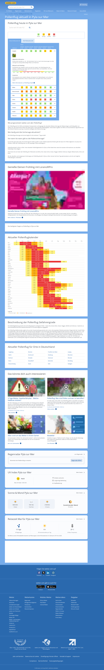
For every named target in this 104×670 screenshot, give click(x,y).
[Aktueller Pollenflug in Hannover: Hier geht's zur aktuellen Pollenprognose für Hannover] (56, 355)
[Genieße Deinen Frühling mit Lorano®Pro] (45, 192)
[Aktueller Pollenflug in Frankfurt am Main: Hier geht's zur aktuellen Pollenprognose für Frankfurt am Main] (56, 349)
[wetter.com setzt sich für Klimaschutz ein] (46, 644)
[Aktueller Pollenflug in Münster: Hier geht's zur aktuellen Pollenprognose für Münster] (76, 355)
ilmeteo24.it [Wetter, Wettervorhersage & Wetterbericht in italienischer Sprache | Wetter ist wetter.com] (12, 625)
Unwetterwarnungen (14, 602)
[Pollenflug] (83, 3)
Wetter (11, 595)
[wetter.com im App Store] (51, 585)
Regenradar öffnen (77, 458)
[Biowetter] (65, 428)
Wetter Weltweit (59, 611)
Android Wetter (44, 602)
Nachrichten (59, 598)
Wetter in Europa (60, 609)
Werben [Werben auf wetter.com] (11, 611)
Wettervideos (60, 595)
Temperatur (27, 602)
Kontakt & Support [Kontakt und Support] (65, 655)
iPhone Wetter (43, 598)
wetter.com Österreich (14, 609)
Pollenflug (16, 11)
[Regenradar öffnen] (76, 458)
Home (6, 11)
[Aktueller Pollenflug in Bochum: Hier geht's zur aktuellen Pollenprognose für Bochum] (16, 355)
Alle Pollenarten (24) (28, 38)
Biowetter (73, 598)
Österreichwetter (60, 605)
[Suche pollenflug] (29, 25)
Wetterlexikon (59, 613)
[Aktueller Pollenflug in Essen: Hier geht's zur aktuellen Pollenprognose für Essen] (36, 361)
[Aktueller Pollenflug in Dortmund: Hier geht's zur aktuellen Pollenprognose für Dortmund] (36, 352)
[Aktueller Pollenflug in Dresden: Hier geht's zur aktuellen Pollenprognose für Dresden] (36, 355)
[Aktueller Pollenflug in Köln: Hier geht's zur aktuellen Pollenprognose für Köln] (56, 361)
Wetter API (11, 615)
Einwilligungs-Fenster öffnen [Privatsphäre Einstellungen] (49, 655)
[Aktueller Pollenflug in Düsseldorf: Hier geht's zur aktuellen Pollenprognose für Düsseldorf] (36, 358)
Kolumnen (11, 600)
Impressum (76, 655)
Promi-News (59, 615)
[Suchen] (43, 3)
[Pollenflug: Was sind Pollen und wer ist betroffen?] (65, 394)
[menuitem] (9, 9)
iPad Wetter (43, 600)
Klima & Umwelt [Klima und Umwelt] (75, 607)
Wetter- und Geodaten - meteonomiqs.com (15, 618)
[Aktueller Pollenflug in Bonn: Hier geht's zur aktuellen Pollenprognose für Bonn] (16, 358)
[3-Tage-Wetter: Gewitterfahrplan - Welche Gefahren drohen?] (25, 394)
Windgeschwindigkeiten (30, 600)
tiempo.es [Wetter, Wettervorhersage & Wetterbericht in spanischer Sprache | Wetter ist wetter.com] (11, 621)
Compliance (33, 659)
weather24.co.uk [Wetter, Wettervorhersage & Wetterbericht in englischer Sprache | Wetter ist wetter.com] (13, 630)
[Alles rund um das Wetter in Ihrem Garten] (25, 428)
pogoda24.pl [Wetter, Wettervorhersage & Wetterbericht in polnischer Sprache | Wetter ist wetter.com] (12, 628)
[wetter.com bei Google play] (40, 585)
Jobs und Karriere (18, 655)
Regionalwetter (59, 607)
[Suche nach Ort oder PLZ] (31, 3)
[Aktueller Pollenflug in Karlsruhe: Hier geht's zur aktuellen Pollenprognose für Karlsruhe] (56, 358)
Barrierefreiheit (43, 659)
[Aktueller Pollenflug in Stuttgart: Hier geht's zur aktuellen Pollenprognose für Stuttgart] (76, 361)
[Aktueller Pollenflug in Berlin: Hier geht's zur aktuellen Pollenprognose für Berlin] (16, 352)
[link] (9, 9)
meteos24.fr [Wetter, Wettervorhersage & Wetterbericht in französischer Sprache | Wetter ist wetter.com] (12, 623)
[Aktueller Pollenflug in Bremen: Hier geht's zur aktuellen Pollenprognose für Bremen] (36, 349)
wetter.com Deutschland (15, 605)
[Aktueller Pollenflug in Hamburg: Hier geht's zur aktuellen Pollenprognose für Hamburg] (56, 352)
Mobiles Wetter (45, 595)
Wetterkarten (29, 595)
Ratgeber (74, 595)
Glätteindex (74, 600)
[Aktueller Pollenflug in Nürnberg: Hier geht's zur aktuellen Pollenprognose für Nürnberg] (76, 358)
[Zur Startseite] (10, 3)
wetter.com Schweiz (14, 607)
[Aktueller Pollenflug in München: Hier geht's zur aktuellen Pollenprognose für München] (76, 352)
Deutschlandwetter (60, 600)
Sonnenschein (28, 605)
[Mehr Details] (80, 470)
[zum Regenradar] (79, 452)
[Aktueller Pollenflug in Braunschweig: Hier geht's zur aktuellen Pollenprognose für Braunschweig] (16, 361)
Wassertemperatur (29, 607)
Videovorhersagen (13, 598)
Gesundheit (10, 11)
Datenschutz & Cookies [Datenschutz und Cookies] (32, 655)
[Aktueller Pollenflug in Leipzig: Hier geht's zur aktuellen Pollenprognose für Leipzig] (76, 349)
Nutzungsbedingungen (56, 659)
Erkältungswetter (75, 605)
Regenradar (27, 598)
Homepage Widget (13, 613)
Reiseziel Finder (75, 602)
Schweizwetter (59, 602)
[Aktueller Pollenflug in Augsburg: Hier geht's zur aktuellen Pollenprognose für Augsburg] (16, 349)
